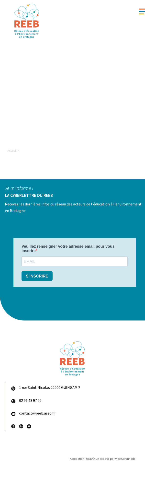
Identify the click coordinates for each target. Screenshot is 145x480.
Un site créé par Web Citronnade (115, 459)
